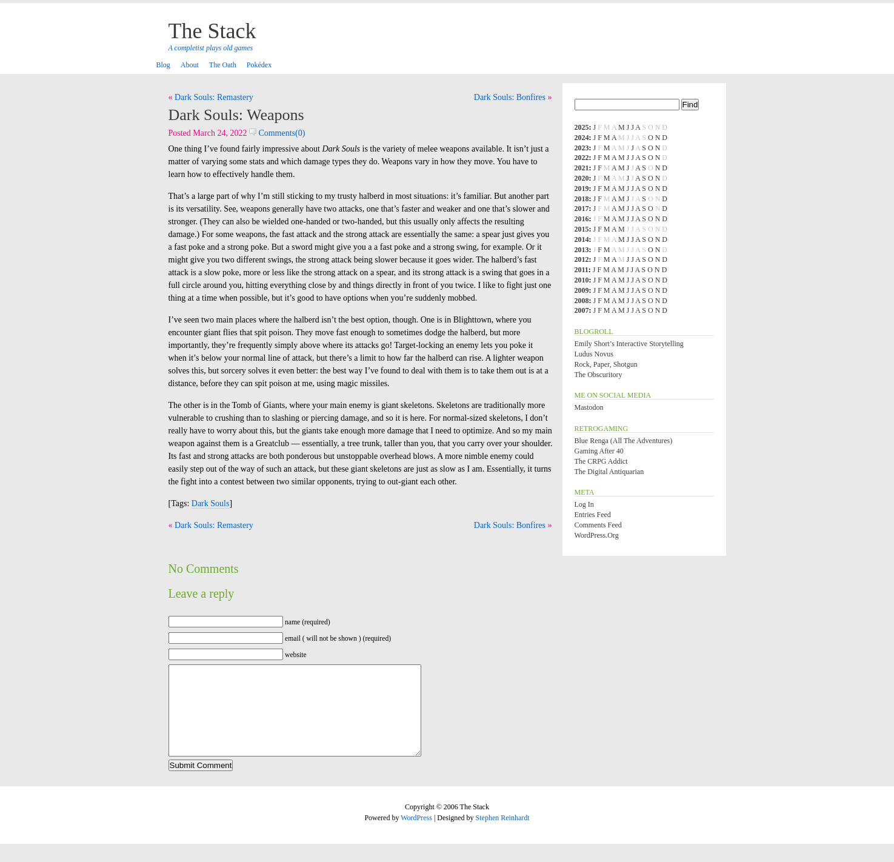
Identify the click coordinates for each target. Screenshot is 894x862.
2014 (582, 239)
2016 (582, 219)
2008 (582, 300)
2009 (582, 290)
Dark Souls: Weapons (236, 115)
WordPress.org (597, 535)
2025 (582, 127)
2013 (582, 250)
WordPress (416, 836)
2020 (582, 178)
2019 (582, 188)
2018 (582, 199)
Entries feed (593, 514)
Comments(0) (277, 133)
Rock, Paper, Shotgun (606, 364)
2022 (582, 157)
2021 (582, 168)
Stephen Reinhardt (503, 836)
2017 (582, 208)
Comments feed (598, 525)
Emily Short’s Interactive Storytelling (629, 343)
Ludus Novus (594, 354)
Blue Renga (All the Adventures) (624, 440)
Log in (584, 504)
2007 (582, 310)
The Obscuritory (598, 374)
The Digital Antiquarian (609, 471)
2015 (582, 229)
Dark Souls (211, 503)
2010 (582, 280)
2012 (582, 259)
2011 (582, 270)
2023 (582, 148)
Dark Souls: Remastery (214, 97)
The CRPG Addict (601, 461)
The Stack (212, 31)
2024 (582, 137)
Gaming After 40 (599, 451)
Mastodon (589, 407)
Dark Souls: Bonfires (509, 97)
